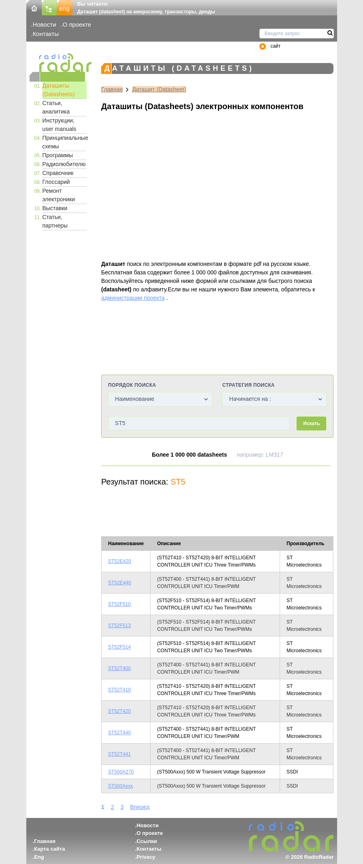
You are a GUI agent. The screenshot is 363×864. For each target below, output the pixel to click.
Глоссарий (56, 182)
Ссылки (146, 841)
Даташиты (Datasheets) (58, 89)
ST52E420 (119, 561)
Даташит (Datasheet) (159, 89)
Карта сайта (49, 849)
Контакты (46, 33)
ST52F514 (119, 647)
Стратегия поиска (248, 385)
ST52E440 (119, 583)
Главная (112, 89)
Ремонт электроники (58, 195)
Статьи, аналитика (56, 107)
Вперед (139, 807)
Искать (311, 423)
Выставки (55, 208)
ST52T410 (119, 690)
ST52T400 (119, 668)
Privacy (145, 857)
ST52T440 (119, 732)
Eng (39, 857)
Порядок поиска (132, 385)
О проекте (77, 24)
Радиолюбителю (64, 164)
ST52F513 (119, 625)
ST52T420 (119, 711)
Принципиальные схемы (64, 142)
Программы (57, 155)
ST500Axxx (120, 786)
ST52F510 (119, 604)
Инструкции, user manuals (59, 124)
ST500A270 (121, 772)
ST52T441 (119, 754)
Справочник (58, 173)
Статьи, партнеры (55, 221)
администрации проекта (133, 298)
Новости (44, 24)
